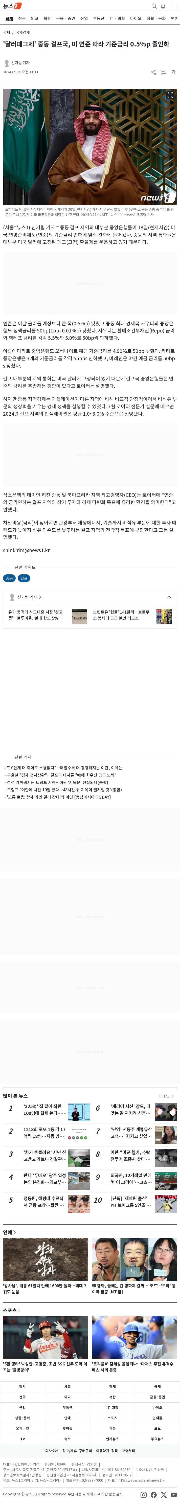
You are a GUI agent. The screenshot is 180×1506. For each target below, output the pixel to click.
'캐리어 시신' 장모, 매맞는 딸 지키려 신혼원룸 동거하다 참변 (132, 1113)
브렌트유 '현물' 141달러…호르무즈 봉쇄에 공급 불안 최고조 (121, 615)
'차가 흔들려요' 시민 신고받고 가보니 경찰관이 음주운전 (45, 1159)
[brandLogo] (12, 5)
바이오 (157, 1407)
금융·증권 (157, 1397)
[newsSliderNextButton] (172, 1096)
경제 (112, 1386)
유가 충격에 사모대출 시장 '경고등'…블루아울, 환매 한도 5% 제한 (35, 615)
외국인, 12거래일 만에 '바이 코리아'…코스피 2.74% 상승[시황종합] (131, 1182)
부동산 (68, 1407)
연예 (7, 1232)
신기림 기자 (20, 62)
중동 (9, 578)
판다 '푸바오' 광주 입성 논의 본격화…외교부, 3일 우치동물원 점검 (45, 1182)
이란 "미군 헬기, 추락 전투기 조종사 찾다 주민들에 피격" (132, 1159)
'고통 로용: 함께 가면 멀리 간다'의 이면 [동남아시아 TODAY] (59, 797)
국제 (6, 32)
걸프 (24, 578)
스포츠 (10, 1310)
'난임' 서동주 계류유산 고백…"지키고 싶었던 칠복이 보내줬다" (131, 1136)
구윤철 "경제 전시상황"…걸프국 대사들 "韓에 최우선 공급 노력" (61, 775)
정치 (22, 1386)
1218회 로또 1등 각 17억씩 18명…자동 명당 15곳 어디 (44, 1136)
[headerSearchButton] (154, 5)
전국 (22, 1397)
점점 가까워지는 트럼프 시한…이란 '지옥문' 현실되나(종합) (57, 782)
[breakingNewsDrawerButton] (163, 5)
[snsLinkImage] (144, 1494)
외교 (67, 1397)
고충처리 (128, 1451)
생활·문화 (22, 1418)
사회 (67, 1386)
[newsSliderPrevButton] (160, 1096)
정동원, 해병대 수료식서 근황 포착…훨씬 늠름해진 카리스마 (43, 1205)
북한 (112, 1397)
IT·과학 (112, 1407)
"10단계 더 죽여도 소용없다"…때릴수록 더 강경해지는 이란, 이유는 (64, 767)
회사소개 (51, 1451)
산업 (22, 1407)
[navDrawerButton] (173, 6)
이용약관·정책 (107, 1451)
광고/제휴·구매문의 (77, 1451)
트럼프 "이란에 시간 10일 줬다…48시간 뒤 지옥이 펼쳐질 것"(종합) (64, 789)
